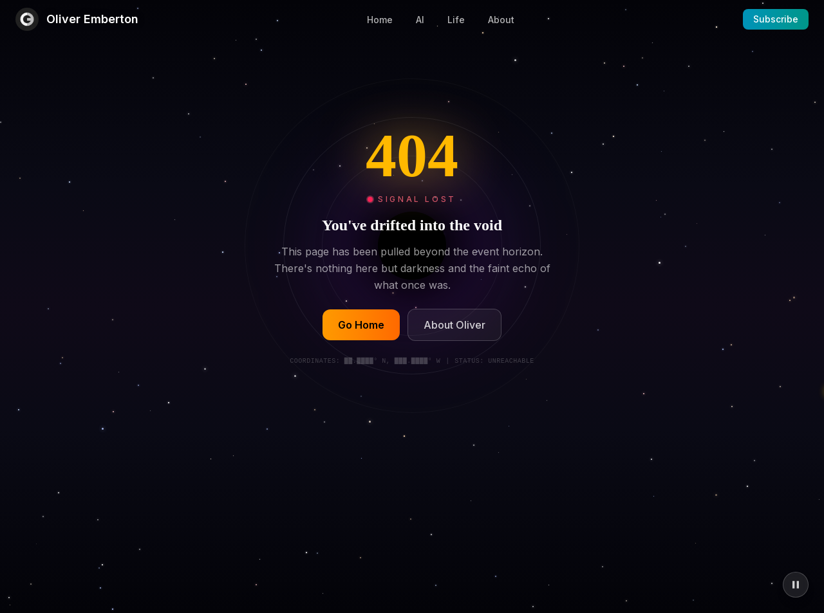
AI (420, 19)
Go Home (361, 325)
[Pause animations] (796, 585)
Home (380, 19)
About (501, 19)
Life (456, 19)
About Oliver (454, 325)
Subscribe (775, 19)
